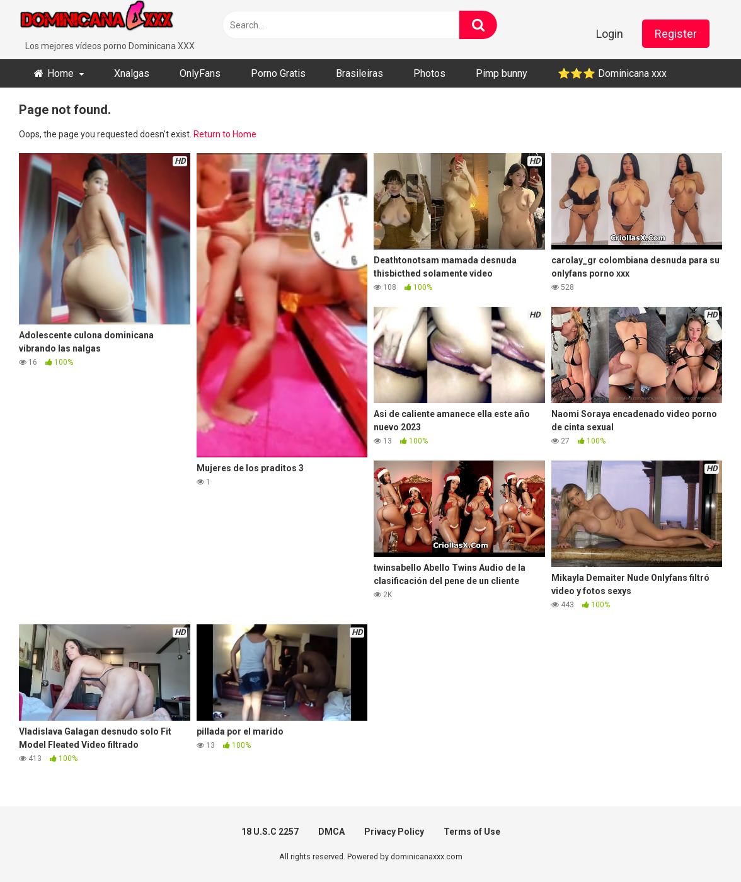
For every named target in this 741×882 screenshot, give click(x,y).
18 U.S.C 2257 (270, 832)
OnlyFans (200, 73)
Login (609, 33)
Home (60, 73)
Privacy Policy (394, 832)
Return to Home (224, 134)
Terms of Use (472, 832)
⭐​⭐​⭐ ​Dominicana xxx (612, 73)
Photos (429, 73)
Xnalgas (131, 73)
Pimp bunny (501, 73)
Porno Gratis (278, 73)
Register (676, 33)
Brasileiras (359, 73)
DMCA (331, 832)
